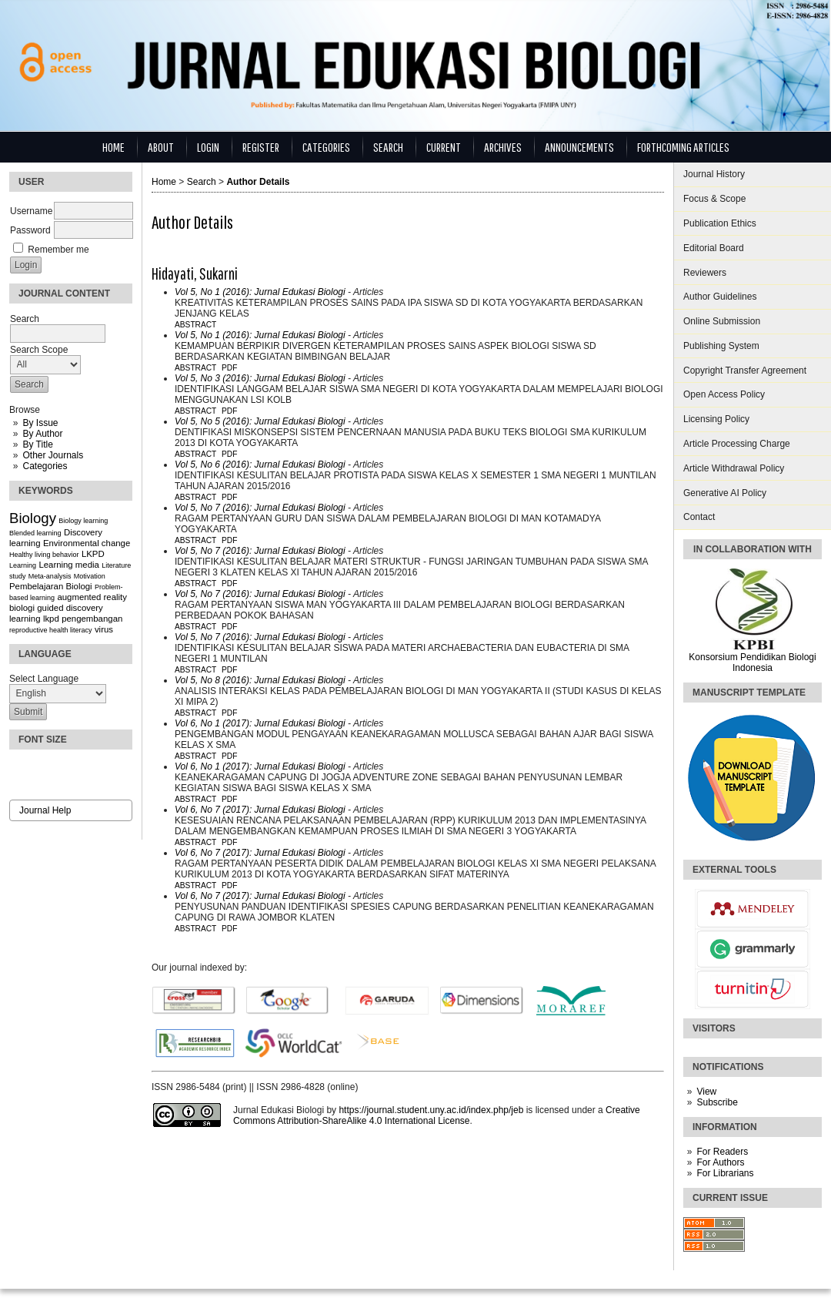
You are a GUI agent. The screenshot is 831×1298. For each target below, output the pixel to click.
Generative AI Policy (724, 493)
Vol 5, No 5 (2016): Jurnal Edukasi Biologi (260, 421)
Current (443, 146)
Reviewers (704, 272)
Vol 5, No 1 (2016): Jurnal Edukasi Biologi (260, 292)
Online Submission (721, 321)
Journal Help (45, 810)
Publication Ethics (719, 223)
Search (388, 146)
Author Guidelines (719, 296)
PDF (229, 368)
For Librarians (724, 1173)
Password (30, 230)
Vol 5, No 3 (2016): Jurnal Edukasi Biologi (260, 378)
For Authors (720, 1162)
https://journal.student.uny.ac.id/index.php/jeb (431, 1110)
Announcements (579, 146)
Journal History (714, 174)
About (161, 146)
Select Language (43, 678)
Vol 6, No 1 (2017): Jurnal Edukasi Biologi (260, 723)
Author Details (257, 181)
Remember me (58, 249)
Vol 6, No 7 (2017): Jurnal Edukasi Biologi (260, 809)
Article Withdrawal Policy (733, 468)
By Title (37, 444)
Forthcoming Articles (683, 146)
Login (208, 146)
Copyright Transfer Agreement (744, 370)
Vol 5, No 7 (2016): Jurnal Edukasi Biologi (260, 507)
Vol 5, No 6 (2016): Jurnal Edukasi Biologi (260, 464)
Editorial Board (713, 248)
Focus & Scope (714, 198)
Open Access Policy (724, 394)
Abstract (195, 324)
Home (113, 146)
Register (260, 146)
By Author (42, 433)
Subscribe (716, 1102)
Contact (699, 516)
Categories (44, 466)
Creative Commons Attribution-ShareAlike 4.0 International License (436, 1115)
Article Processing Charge (736, 443)
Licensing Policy (716, 419)
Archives (503, 146)
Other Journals (52, 455)
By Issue (40, 423)
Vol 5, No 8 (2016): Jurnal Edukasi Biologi (260, 680)
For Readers (722, 1151)
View (706, 1091)
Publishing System (721, 345)
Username (31, 211)
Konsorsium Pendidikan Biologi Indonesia (752, 662)
